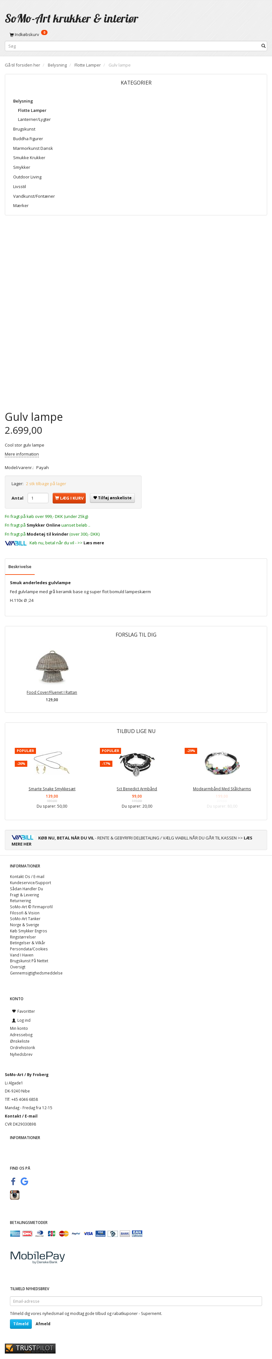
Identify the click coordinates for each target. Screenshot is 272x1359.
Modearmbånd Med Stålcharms (222, 788)
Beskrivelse (19, 566)
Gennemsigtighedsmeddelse (36, 972)
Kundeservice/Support (30, 882)
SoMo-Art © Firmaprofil (31, 906)
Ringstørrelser (23, 936)
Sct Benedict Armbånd (137, 788)
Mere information (22, 454)
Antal (18, 498)
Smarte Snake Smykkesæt (52, 788)
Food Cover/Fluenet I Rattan (52, 692)
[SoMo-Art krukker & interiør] (71, 18)
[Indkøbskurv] (136, 34)
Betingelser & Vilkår (27, 942)
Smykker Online (43, 525)
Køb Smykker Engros (28, 930)
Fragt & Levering (24, 894)
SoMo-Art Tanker (25, 918)
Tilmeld (21, 1324)
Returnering (20, 900)
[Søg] (263, 46)
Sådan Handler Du (26, 888)
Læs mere (93, 543)
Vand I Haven (21, 954)
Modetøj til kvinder (47, 534)
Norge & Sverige (24, 924)
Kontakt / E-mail (21, 1116)
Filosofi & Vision (24, 912)
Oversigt (17, 966)
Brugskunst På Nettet (29, 960)
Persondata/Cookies (29, 948)
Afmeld (43, 1324)
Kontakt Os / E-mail (27, 876)
